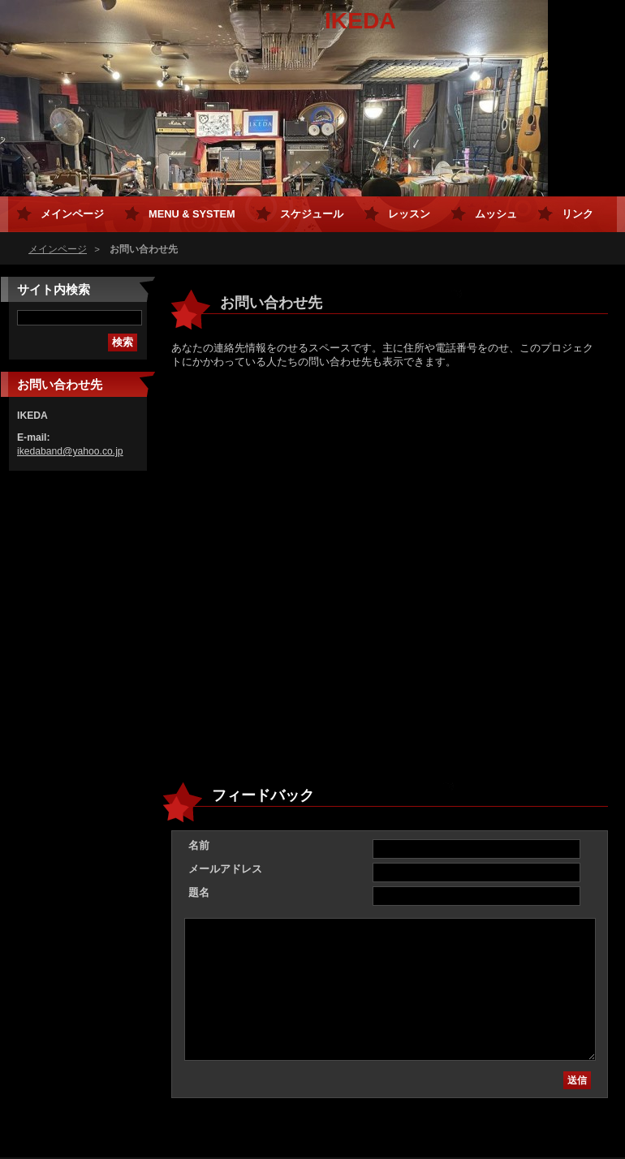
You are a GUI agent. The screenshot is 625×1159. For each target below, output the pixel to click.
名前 (198, 845)
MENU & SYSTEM (192, 214)
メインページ (57, 249)
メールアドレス (225, 869)
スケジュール (311, 214)
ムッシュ (496, 214)
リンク (577, 214)
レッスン (409, 214)
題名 (198, 892)
